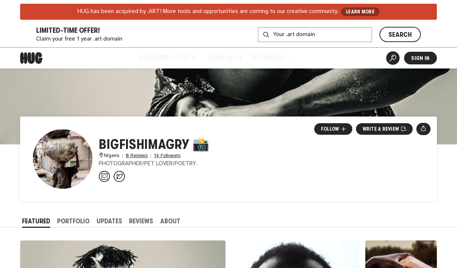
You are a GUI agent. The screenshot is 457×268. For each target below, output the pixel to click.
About (170, 221)
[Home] (31, 58)
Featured (36, 221)
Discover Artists (169, 57)
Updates (109, 221)
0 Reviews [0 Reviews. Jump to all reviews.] (137, 155)
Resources (270, 57)
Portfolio (73, 221)
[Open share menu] (423, 129)
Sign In (420, 58)
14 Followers (167, 155)
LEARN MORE (360, 12)
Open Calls (225, 57)
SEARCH (400, 34)
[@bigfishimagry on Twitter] (119, 176)
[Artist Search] (393, 58)
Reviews (141, 221)
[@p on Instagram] (104, 176)
